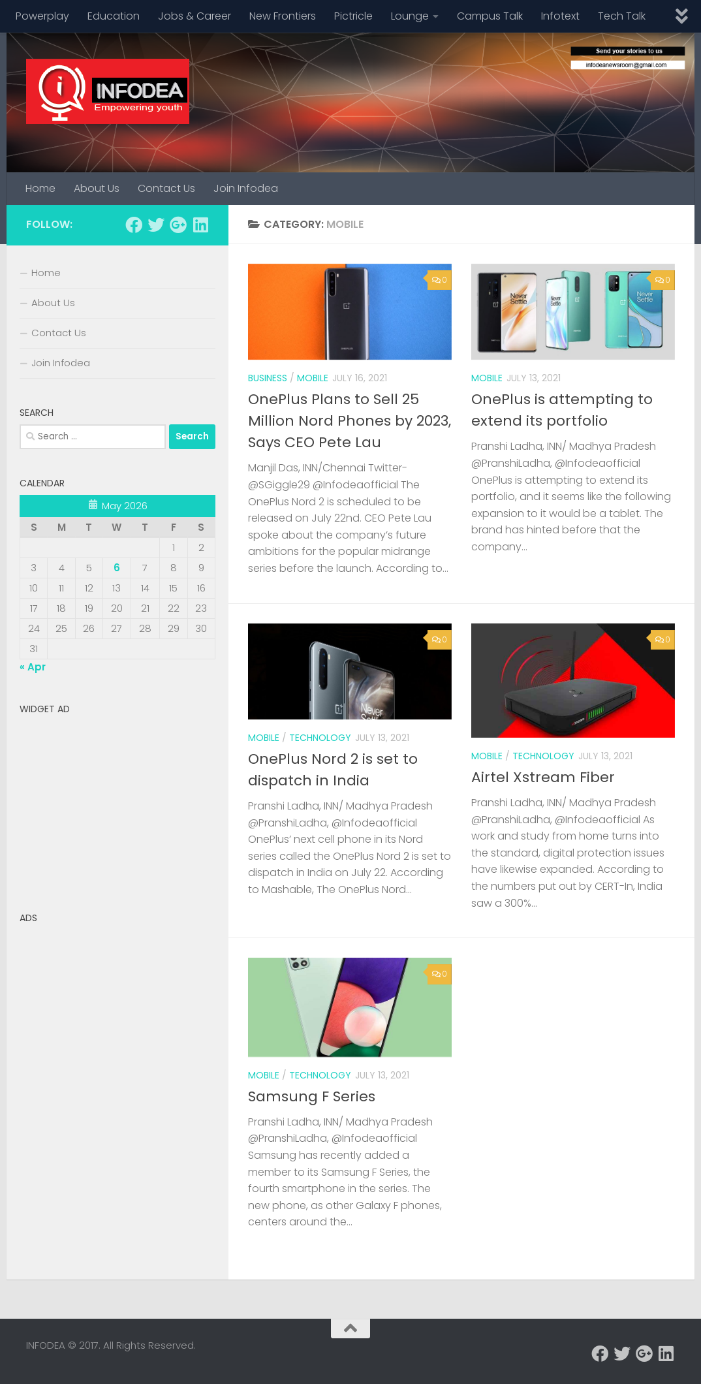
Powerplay (42, 16)
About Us (96, 188)
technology (320, 737)
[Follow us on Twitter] (156, 224)
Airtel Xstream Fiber (543, 777)
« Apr (33, 667)
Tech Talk (622, 16)
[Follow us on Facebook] (133, 224)
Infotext (560, 16)
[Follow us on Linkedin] (200, 224)
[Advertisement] (117, 802)
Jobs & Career (194, 16)
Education (113, 16)
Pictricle (353, 16)
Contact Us (166, 188)
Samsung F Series (311, 1096)
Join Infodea (245, 188)
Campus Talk (490, 16)
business (267, 378)
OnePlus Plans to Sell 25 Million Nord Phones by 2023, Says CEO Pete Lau (349, 420)
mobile (312, 378)
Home (40, 188)
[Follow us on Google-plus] (178, 224)
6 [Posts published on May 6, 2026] (117, 567)
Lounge (410, 16)
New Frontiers (282, 16)
